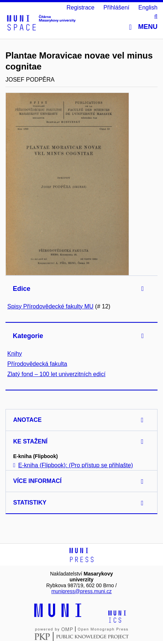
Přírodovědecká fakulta (37, 364)
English (148, 7)
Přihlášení (116, 7)
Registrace (80, 7)
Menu (143, 27)
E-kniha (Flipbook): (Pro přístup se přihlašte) (73, 465)
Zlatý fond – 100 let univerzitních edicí (56, 374)
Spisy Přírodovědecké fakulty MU (50, 306)
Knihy (14, 354)
